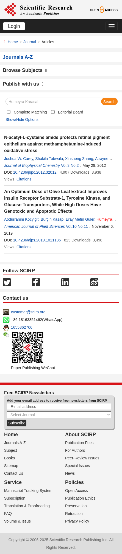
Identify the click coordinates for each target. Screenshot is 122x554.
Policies (74, 482)
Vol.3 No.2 (70, 165)
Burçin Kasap (52, 219)
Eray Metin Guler (80, 219)
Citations (23, 179)
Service (13, 482)
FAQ (8, 513)
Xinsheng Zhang (79, 158)
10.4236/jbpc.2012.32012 (35, 172)
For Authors (75, 450)
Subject (10, 450)
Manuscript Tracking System (28, 490)
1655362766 (21, 327)
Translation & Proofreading (27, 506)
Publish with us (23, 84)
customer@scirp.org (28, 312)
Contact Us (13, 473)
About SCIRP (80, 434)
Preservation (76, 506)
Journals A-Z (15, 443)
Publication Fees (79, 443)
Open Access (76, 490)
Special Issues (77, 465)
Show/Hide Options (21, 119)
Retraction (74, 513)
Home (13, 42)
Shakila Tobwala (49, 158)
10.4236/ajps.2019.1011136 (37, 240)
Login (14, 26)
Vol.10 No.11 (77, 226)
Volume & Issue (17, 521)
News (70, 473)
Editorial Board (70, 112)
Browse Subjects (25, 70)
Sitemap (11, 465)
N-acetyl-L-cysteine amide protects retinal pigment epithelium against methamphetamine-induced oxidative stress (57, 144)
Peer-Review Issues (82, 458)
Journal (29, 42)
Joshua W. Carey (18, 158)
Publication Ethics (80, 498)
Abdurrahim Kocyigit (21, 219)
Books (9, 458)
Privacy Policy (77, 521)
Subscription (14, 498)
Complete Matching (30, 112)
